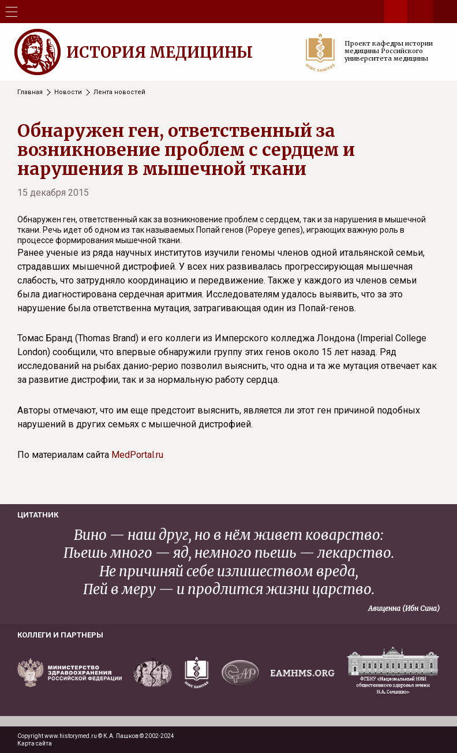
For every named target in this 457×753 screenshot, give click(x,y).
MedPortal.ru (137, 454)
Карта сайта (34, 743)
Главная (30, 92)
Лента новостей (119, 92)
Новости (68, 92)
